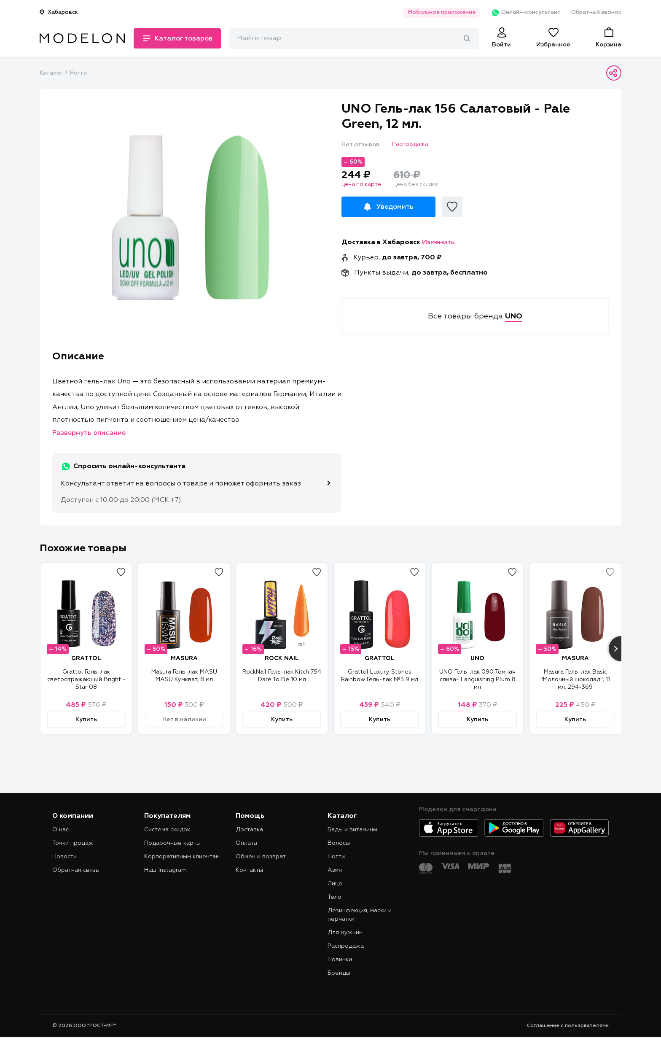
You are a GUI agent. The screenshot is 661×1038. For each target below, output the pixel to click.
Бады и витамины (352, 830)
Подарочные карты (172, 843)
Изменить (438, 242)
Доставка (249, 830)
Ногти (78, 73)
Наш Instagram (165, 870)
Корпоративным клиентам (182, 857)
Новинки (340, 960)
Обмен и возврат (261, 857)
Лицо (335, 884)
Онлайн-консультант (526, 12)
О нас (60, 830)
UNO (477, 658)
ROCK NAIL (282, 658)
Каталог (51, 73)
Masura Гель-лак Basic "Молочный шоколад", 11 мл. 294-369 (575, 679)
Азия (335, 870)
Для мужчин (345, 933)
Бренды (339, 973)
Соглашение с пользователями (568, 1025)
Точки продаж (72, 843)
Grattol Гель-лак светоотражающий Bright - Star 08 (86, 679)
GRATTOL (86, 658)
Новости (64, 857)
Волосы (339, 843)
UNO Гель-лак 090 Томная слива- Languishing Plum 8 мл (477, 679)
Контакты (249, 870)
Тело (334, 897)
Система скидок (167, 830)
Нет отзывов (360, 145)
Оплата (246, 843)
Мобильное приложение (442, 12)
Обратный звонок (596, 12)
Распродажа (346, 946)
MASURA (184, 658)
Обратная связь (75, 870)
